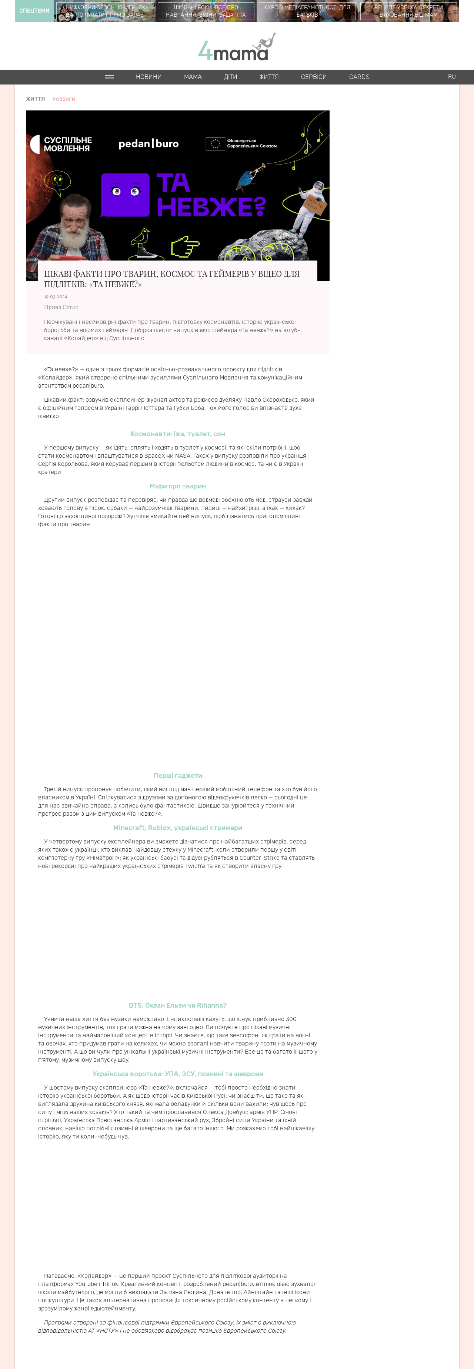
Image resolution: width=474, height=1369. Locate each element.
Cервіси (314, 77)
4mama (237, 46)
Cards (359, 77)
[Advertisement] (178, 595)
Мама (193, 77)
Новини (149, 77)
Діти (230, 77)
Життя (269, 77)
